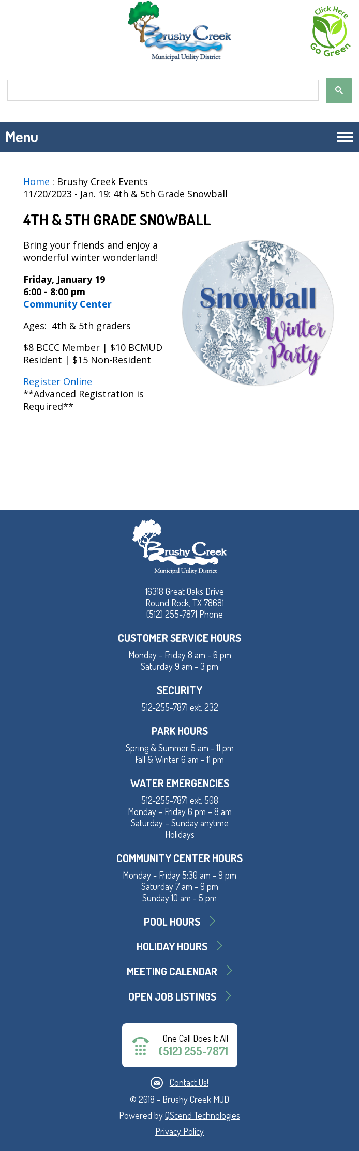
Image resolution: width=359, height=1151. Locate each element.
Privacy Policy (179, 1131)
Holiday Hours (172, 946)
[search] (161, 90)
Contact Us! (189, 1082)
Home (36, 181)
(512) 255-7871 (193, 1051)
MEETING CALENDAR (172, 971)
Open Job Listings (172, 996)
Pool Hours (172, 921)
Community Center (68, 304)
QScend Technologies (202, 1115)
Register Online (57, 381)
